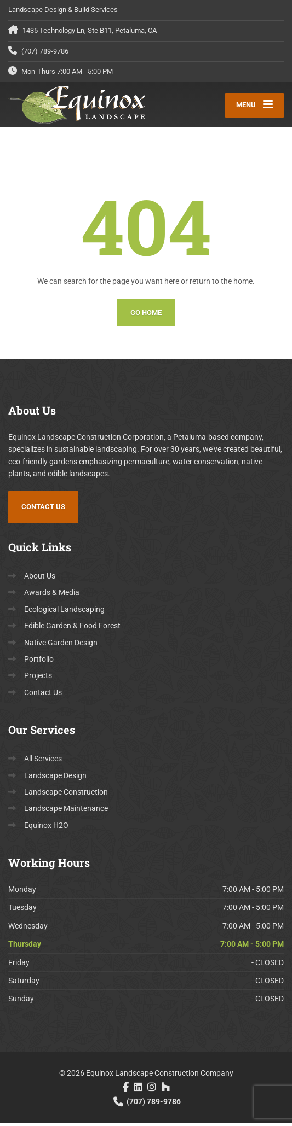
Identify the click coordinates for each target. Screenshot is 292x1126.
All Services (43, 762)
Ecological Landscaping (64, 612)
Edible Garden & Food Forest (72, 629)
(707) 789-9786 (146, 1104)
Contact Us (43, 510)
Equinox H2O (46, 828)
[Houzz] (165, 1090)
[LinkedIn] (138, 1090)
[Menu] (254, 107)
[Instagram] (152, 1090)
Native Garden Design (61, 645)
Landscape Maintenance (66, 812)
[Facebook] (125, 1090)
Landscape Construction (66, 795)
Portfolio (39, 662)
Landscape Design (55, 778)
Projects (38, 679)
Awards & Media (51, 596)
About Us (39, 579)
